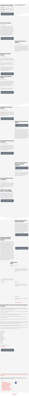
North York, (3, 374)
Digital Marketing (14, 394)
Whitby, (20, 374)
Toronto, (1, 374)
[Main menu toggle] (28, 2)
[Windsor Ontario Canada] (21, 346)
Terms (15, 395)
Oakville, (6, 374)
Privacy (13, 395)
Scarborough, (11, 374)
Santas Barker (16, 302)
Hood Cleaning (18, 5)
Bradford (27, 374)
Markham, (8, 374)
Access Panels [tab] (2, 333)
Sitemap (17, 393)
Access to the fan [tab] (2, 332)
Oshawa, (19, 374)
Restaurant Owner (20, 302)
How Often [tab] (1, 334)
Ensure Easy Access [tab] (2, 331)
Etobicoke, (14, 374)
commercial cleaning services (3, 378)
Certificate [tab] (1, 335)
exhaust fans (2, 112)
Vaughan (25, 374)
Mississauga (2, 375)
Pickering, (16, 374)
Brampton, (22, 374)
